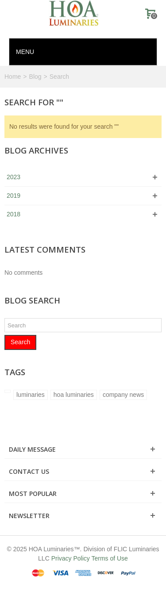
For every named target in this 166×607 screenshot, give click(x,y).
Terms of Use (109, 558)
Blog (35, 76)
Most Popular (33, 493)
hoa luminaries (74, 394)
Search (20, 342)
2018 (13, 214)
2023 (13, 177)
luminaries (30, 394)
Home (12, 76)
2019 (13, 195)
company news (123, 394)
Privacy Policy (70, 558)
